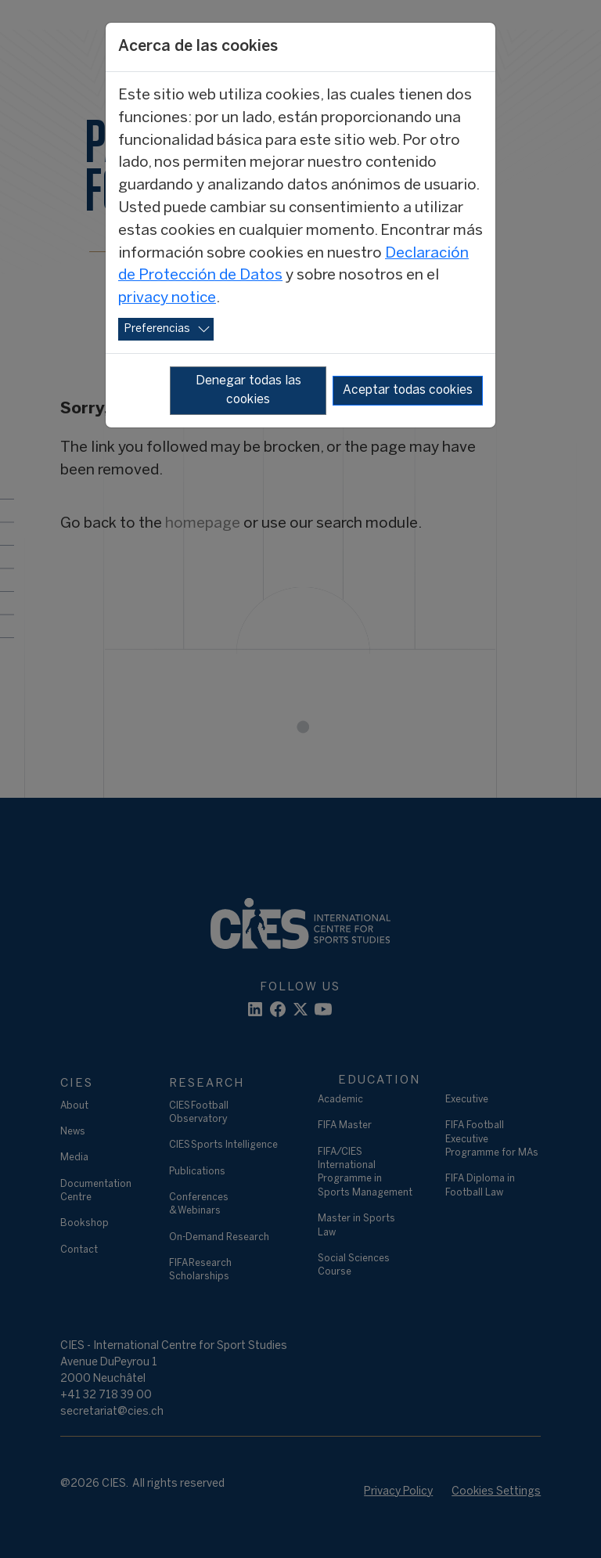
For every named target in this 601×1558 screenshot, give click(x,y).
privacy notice (167, 298)
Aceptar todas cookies (408, 390)
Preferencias (157, 329)
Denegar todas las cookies (248, 390)
